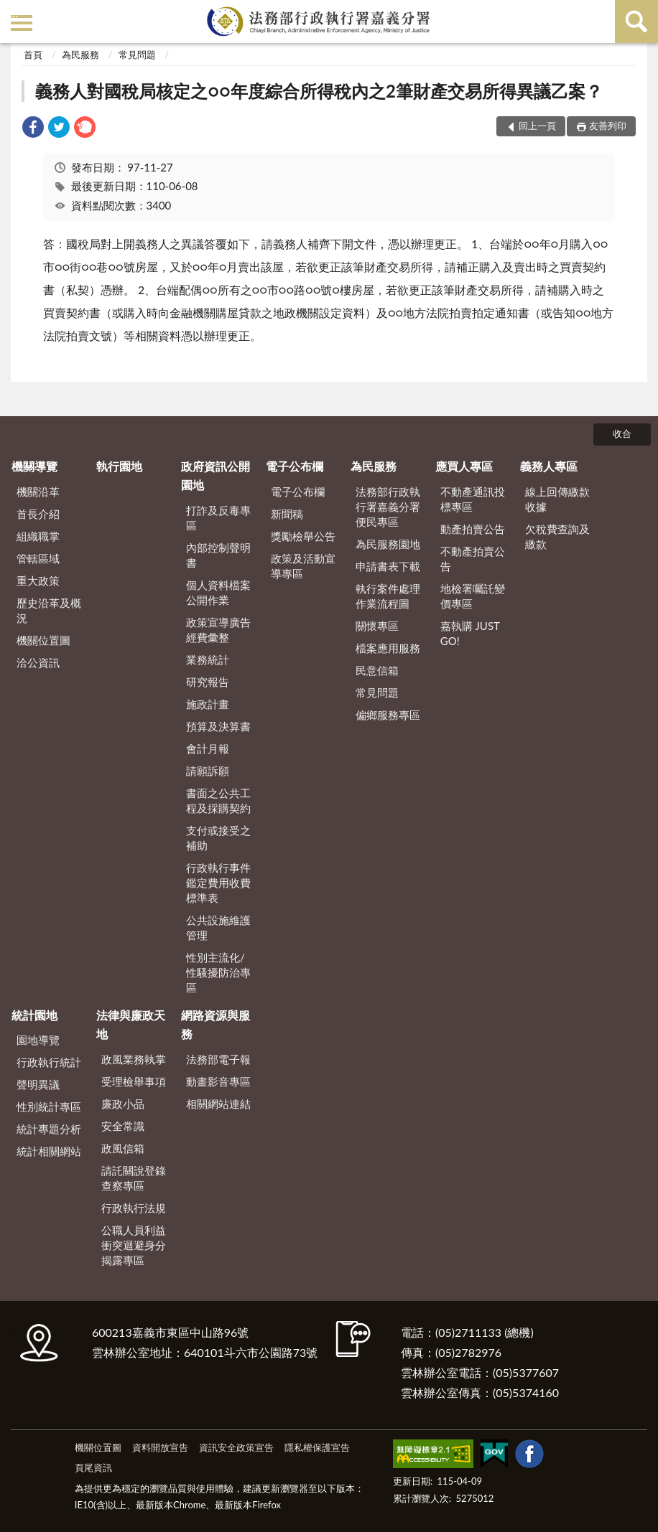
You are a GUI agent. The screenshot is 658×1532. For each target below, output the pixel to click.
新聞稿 (287, 513)
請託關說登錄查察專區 (133, 1178)
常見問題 (137, 54)
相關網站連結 (218, 1103)
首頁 (33, 54)
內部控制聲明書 (218, 555)
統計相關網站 (49, 1151)
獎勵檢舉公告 (303, 536)
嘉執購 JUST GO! (470, 633)
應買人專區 (464, 466)
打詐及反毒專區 (218, 518)
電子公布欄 (294, 466)
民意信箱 (377, 670)
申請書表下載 (388, 566)
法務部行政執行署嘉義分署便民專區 (388, 506)
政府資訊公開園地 (215, 475)
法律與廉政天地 (130, 1024)
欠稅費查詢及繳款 (557, 536)
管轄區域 (38, 558)
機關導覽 (34, 466)
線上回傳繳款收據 (557, 499)
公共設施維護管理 (218, 927)
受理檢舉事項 (133, 1081)
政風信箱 (122, 1148)
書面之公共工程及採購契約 (218, 800)
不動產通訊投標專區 (472, 499)
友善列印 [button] (607, 125)
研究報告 (207, 681)
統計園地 (34, 1015)
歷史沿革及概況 (49, 610)
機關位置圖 (43, 640)
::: (13, 12)
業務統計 (207, 659)
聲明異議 (38, 1084)
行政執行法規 (133, 1207)
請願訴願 (207, 770)
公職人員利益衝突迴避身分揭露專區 (133, 1245)
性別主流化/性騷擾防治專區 (218, 972)
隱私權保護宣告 (317, 1447)
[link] (33, 128)
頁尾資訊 (93, 1467)
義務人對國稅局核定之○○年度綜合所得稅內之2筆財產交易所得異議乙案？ (319, 90)
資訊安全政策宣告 (236, 1447)
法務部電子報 (218, 1059)
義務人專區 (549, 466)
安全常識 (122, 1125)
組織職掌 (38, 536)
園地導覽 (38, 1039)
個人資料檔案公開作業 (218, 592)
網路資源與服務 (215, 1024)
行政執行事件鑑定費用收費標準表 (218, 882)
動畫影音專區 (218, 1081)
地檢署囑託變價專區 (472, 596)
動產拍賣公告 (472, 528)
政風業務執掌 (133, 1059)
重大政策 (38, 580)
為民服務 (80, 54)
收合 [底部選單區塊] (622, 433)
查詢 (636, 21)
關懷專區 (377, 625)
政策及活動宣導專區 (303, 566)
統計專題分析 (49, 1128)
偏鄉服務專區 (388, 714)
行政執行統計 (49, 1062)
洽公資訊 (38, 662)
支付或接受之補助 (218, 838)
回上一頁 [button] (537, 125)
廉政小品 (122, 1103)
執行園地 (119, 466)
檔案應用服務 (388, 648)
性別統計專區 (49, 1106)
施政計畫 (207, 703)
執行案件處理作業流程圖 (388, 596)
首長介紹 (38, 513)
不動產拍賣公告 (472, 559)
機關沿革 (38, 491)
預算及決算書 (218, 726)
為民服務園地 (388, 543)
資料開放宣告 (160, 1447)
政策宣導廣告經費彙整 (218, 630)
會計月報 (207, 748)
